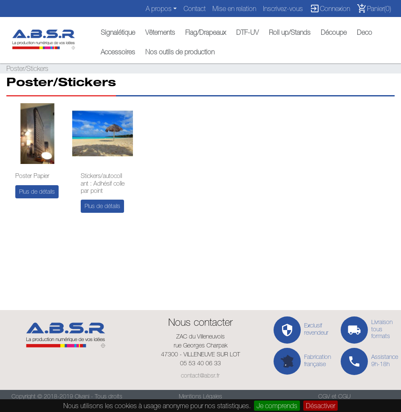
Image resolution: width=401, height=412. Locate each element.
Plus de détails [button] (37, 191)
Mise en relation (234, 8)
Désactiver (320, 405)
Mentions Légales (200, 396)
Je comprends (277, 405)
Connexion (330, 8)
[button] (118, 30)
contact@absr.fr (200, 375)
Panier (374, 8)
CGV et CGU (334, 396)
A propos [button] (159, 8)
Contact (195, 8)
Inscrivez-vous (283, 8)
